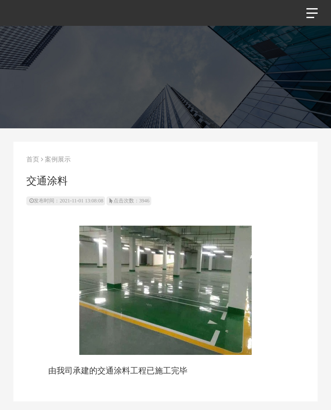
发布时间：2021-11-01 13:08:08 (66, 201)
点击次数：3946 (129, 201)
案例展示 (58, 159)
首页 (32, 159)
